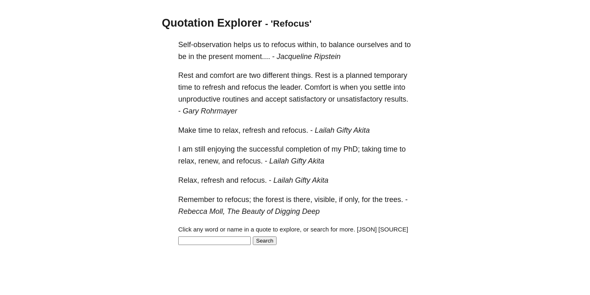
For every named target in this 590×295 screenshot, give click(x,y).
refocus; (238, 199)
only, (352, 199)
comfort (222, 75)
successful (266, 149)
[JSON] (367, 229)
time (185, 87)
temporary (390, 75)
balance (341, 45)
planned (359, 75)
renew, (209, 161)
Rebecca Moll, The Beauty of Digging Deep (249, 211)
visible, (325, 199)
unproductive (199, 99)
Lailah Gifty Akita (342, 130)
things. (302, 75)
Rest (185, 75)
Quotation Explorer (212, 23)
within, (307, 45)
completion (303, 149)
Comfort (317, 87)
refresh (213, 87)
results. (396, 99)
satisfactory (307, 99)
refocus (283, 45)
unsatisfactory (359, 99)
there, (302, 199)
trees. (394, 199)
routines (235, 99)
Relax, (188, 180)
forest (275, 199)
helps (242, 45)
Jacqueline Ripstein (308, 56)
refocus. (295, 130)
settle (382, 87)
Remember (196, 199)
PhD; (351, 149)
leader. (291, 87)
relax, (231, 130)
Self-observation (204, 45)
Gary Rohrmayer (210, 111)
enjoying (221, 149)
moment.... (252, 56)
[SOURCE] (393, 229)
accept (276, 99)
